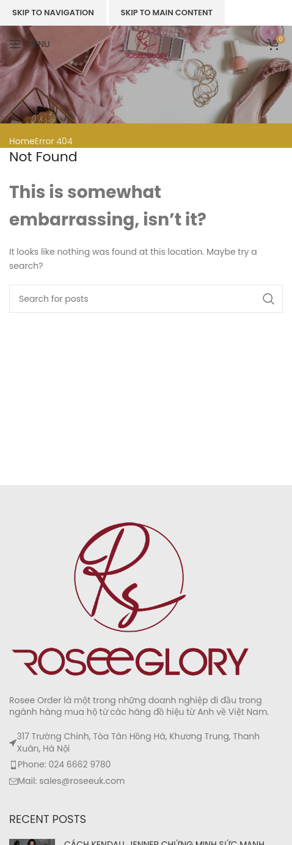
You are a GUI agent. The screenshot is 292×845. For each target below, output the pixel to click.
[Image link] (131, 598)
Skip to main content (167, 12)
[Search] (146, 299)
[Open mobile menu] (29, 44)
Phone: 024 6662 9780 (64, 764)
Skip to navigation (53, 12)
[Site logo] (145, 43)
